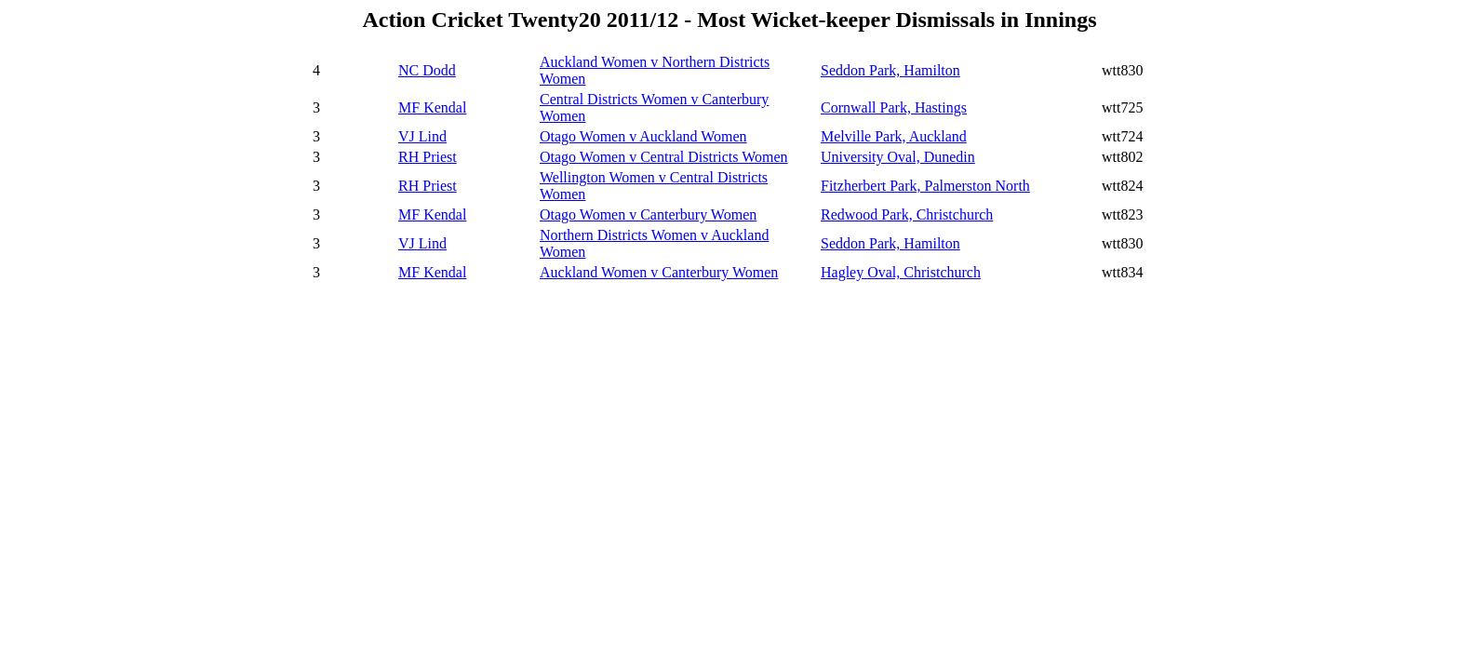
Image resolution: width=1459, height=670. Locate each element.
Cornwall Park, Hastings (894, 107)
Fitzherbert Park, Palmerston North (925, 186)
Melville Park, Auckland (894, 136)
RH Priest (427, 157)
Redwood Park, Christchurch (907, 214)
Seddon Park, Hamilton (890, 70)
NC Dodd (427, 70)
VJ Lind (422, 136)
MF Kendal (432, 107)
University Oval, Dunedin (898, 157)
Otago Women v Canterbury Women (648, 214)
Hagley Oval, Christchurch (901, 272)
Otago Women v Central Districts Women (664, 157)
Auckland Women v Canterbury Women (659, 272)
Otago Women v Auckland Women (643, 136)
